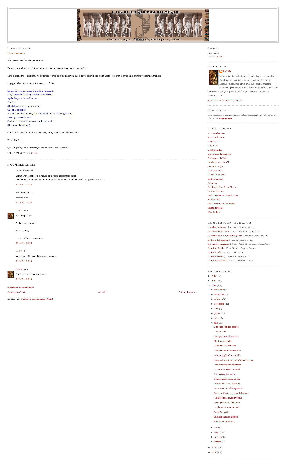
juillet (217, 313)
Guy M (219, 56)
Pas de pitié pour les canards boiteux (231, 393)
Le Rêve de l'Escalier (218, 239)
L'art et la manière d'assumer (227, 364)
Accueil (101, 292)
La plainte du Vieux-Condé (227, 407)
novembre (219, 294)
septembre (219, 303)
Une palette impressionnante (227, 350)
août (216, 308)
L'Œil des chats (215, 170)
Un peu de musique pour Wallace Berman (234, 360)
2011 (214, 280)
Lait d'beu (212, 183)
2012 (214, 276)
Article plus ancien (188, 292)
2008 (214, 452)
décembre (219, 289)
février (217, 437)
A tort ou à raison (216, 137)
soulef (19, 251)
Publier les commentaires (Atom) (37, 298)
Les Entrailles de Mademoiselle (223, 195)
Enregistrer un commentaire (20, 286)
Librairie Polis (215, 252)
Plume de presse (215, 207)
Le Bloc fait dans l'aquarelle (227, 383)
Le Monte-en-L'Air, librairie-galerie (225, 235)
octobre (218, 299)
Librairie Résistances (218, 260)
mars (217, 432)
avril (216, 427)
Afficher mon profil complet (225, 100)
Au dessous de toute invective (228, 397)
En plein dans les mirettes (226, 416)
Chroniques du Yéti (217, 158)
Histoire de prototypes (224, 421)
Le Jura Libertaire (216, 191)
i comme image (215, 166)
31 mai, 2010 (24, 184)
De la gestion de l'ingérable (227, 402)
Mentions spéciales (223, 341)
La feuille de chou (216, 174)
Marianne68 (213, 199)
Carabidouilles (215, 149)
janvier (218, 441)
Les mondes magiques (218, 243)
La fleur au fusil (215, 178)
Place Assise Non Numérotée (221, 203)
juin (216, 318)
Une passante (16, 53)
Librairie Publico (216, 256)
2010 (214, 285)
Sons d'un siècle (221, 412)
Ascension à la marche (224, 374)
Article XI (213, 141)
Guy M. (19, 210)
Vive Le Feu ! (214, 212)
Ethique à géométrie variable (227, 355)
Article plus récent (16, 292)
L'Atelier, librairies (217, 227)
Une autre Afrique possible (226, 326)
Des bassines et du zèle (219, 162)
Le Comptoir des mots (218, 231)
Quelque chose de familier (226, 336)
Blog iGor (212, 145)
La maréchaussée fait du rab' (227, 369)
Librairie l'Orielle (216, 248)
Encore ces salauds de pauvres (228, 388)
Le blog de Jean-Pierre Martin (222, 187)
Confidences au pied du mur (227, 378)
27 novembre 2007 (217, 133)
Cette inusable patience (225, 345)
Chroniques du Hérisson (219, 153)
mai (216, 322)
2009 (214, 447)
